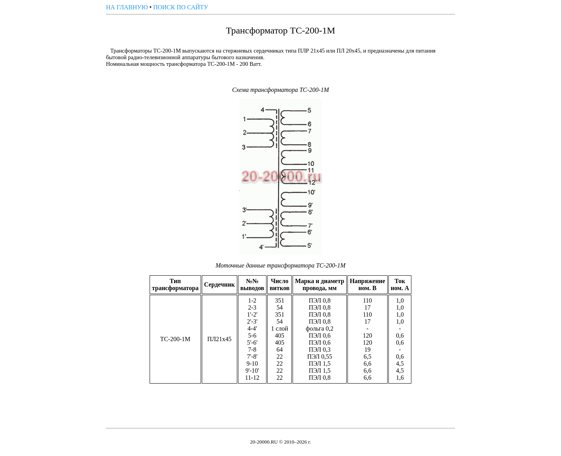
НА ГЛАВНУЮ (127, 7)
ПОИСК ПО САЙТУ (180, 7)
